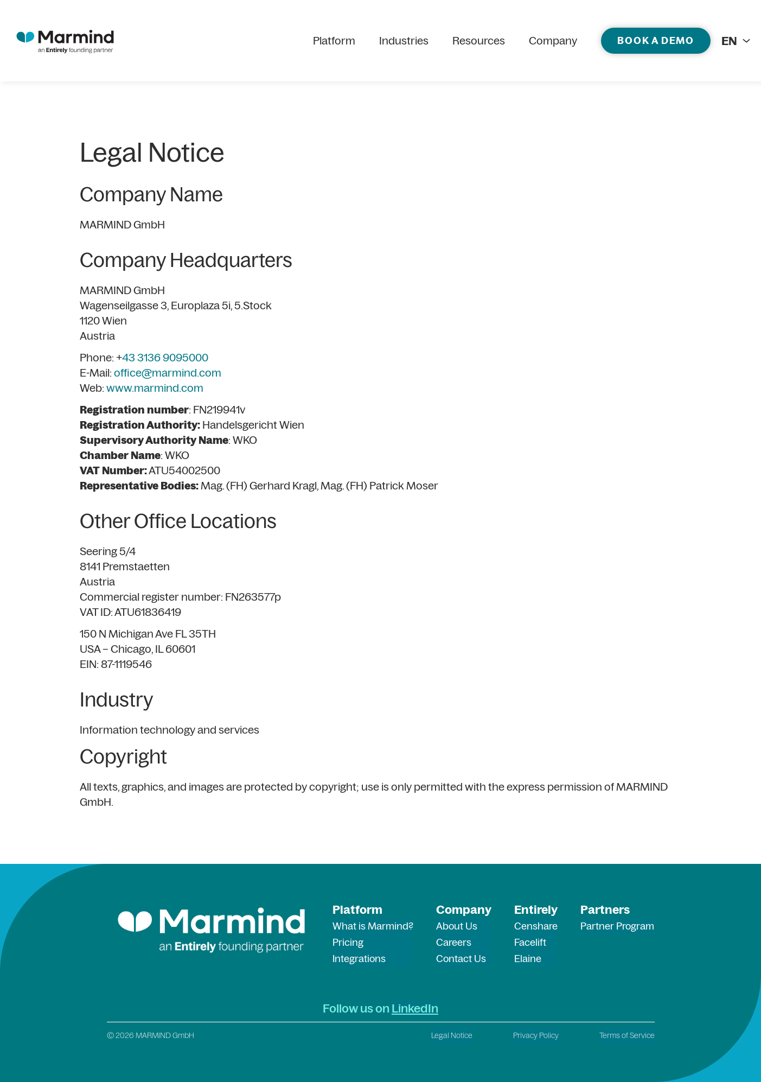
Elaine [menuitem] (527, 958)
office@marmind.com (167, 372)
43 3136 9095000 (165, 357)
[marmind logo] (65, 41)
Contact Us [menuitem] (461, 958)
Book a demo (655, 40)
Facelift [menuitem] (530, 942)
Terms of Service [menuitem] (627, 1035)
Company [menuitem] (553, 40)
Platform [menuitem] (334, 40)
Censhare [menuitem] (536, 926)
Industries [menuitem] (404, 40)
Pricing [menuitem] (347, 942)
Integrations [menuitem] (359, 958)
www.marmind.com (154, 387)
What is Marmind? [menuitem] (372, 926)
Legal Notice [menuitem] (451, 1035)
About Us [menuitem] (456, 926)
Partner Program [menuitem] (617, 926)
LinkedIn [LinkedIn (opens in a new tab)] (415, 1008)
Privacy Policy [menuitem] (536, 1035)
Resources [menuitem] (478, 40)
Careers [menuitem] (453, 942)
